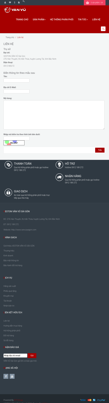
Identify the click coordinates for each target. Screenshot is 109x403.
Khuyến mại (8, 295)
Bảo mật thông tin (11, 260)
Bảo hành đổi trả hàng (12, 265)
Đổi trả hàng (8, 335)
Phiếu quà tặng (9, 290)
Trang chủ (10, 37)
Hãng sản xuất (9, 286)
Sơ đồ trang (8, 340)
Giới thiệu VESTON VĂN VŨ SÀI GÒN (18, 245)
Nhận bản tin (8, 305)
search (103, 29)
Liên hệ (20, 37)
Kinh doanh (8, 255)
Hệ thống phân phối (11, 330)
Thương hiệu (8, 250)
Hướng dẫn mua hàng (12, 325)
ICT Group (18, 400)
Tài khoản (7, 300)
